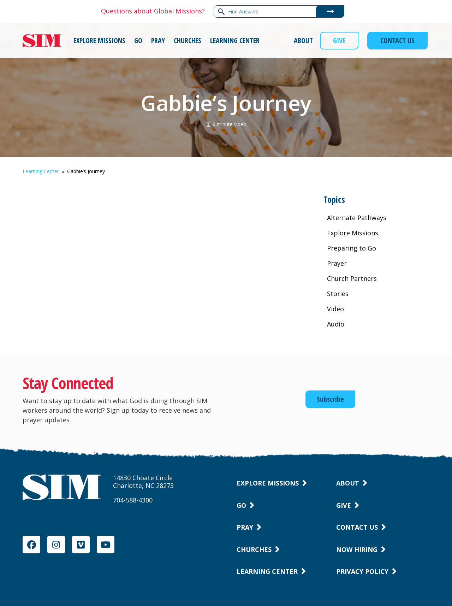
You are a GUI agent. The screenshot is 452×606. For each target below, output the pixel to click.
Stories (338, 293)
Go (241, 505)
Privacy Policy (362, 571)
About (347, 483)
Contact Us (357, 527)
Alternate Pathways (356, 217)
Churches (254, 549)
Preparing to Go (351, 248)
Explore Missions (352, 233)
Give (343, 505)
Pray (245, 527)
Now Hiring (356, 549)
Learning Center (41, 171)
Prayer (337, 263)
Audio (335, 324)
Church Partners (352, 278)
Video (335, 309)
